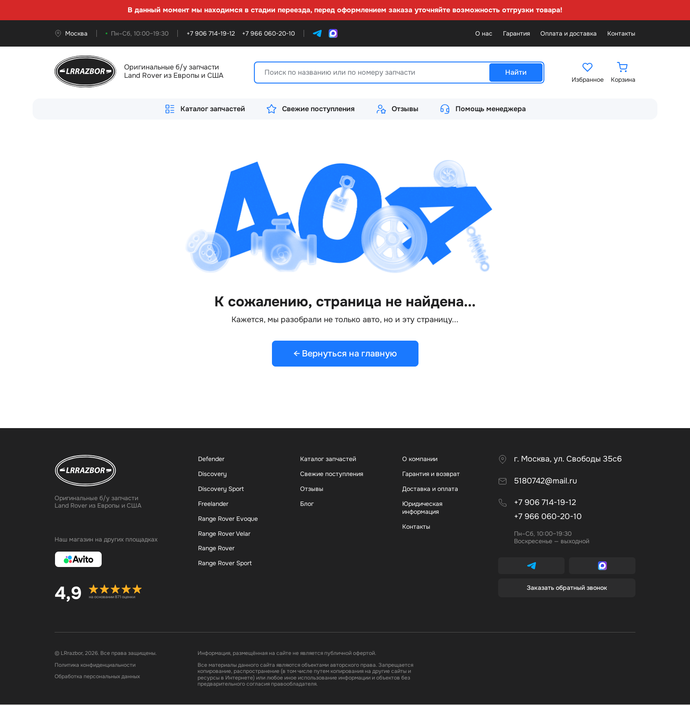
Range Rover (216, 548)
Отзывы (397, 109)
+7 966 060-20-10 (548, 516)
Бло (307, 504)
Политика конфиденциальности (95, 665)
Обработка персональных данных (97, 677)
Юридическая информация (422, 508)
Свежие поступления (310, 109)
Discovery (212, 474)
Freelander (213, 504)
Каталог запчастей (205, 109)
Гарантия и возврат (431, 474)
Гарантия (516, 33)
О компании (419, 459)
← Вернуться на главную (345, 353)
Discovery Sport (221, 489)
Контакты (621, 33)
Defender (211, 459)
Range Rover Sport (225, 563)
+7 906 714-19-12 (545, 503)
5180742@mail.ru (545, 481)
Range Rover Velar (224, 534)
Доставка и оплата (430, 489)
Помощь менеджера (483, 109)
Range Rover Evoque (228, 519)
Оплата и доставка (568, 33)
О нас (483, 33)
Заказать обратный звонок (567, 588)
